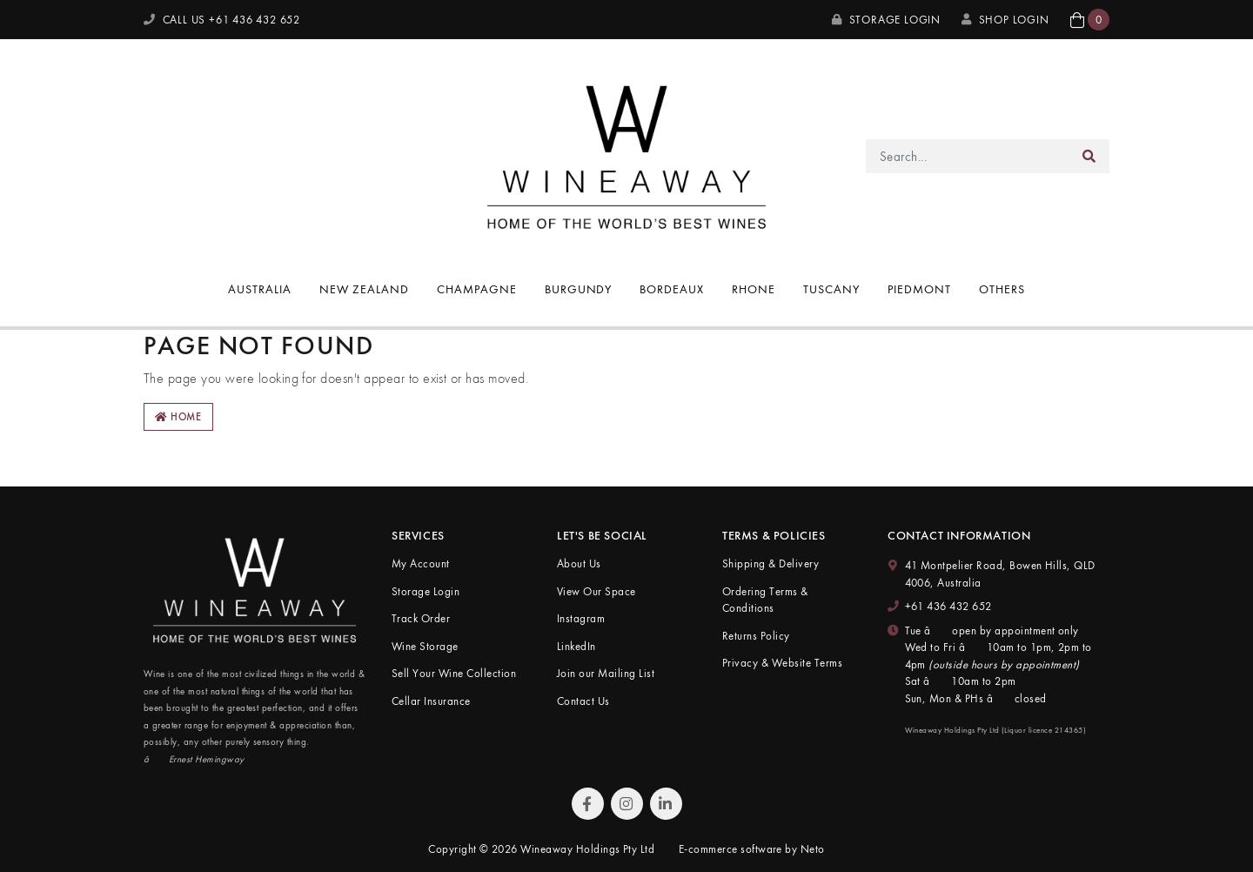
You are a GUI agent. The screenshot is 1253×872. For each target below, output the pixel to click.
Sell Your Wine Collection (454, 673)
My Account (421, 563)
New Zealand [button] (364, 289)
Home (178, 417)
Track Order (421, 618)
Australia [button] (259, 289)
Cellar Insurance (431, 701)
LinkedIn (576, 646)
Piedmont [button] (919, 289)
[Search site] (1089, 156)
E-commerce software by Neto (752, 849)
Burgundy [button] (579, 289)
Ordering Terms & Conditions (765, 600)
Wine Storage (425, 646)
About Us (579, 563)
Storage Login (886, 19)
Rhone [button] (753, 289)
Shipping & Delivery (770, 563)
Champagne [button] (477, 289)
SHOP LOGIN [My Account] (1005, 19)
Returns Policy (756, 635)
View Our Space (596, 591)
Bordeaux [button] (672, 289)
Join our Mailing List (605, 673)
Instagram (581, 618)
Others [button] (1002, 289)
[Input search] (968, 156)
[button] (1089, 19)
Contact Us (583, 701)
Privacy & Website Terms (782, 662)
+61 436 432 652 (948, 606)
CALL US (222, 19)
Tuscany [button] (831, 289)
